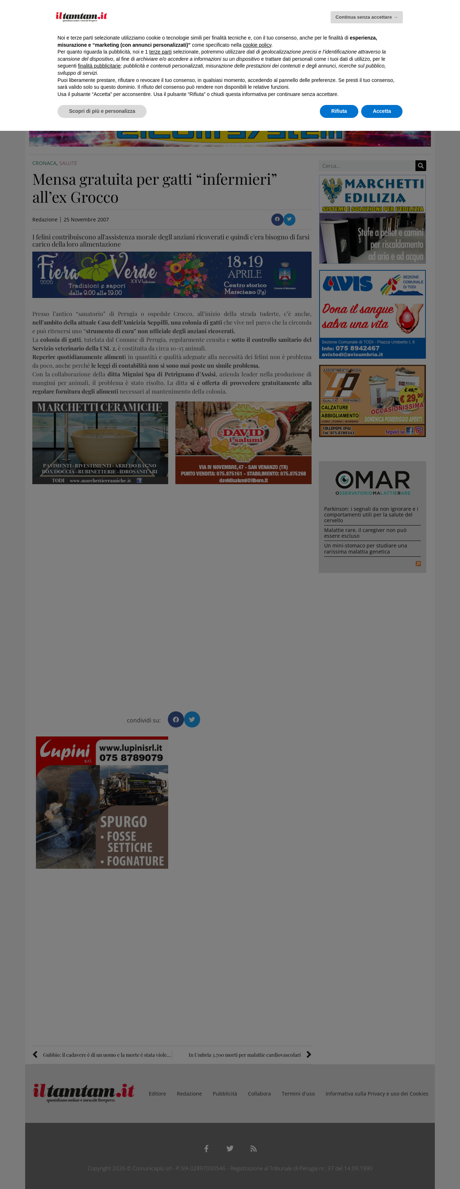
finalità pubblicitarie (99, 66)
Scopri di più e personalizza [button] (102, 111)
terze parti (160, 52)
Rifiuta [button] (339, 111)
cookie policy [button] (257, 45)
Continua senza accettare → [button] (367, 17)
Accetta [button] (382, 111)
